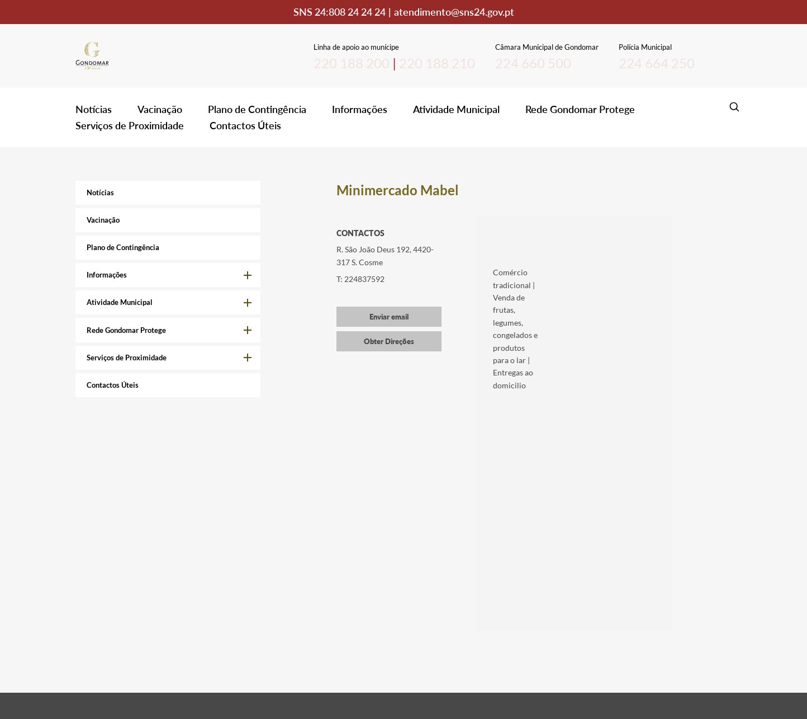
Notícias (93, 109)
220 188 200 (352, 63)
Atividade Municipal (456, 109)
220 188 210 (437, 63)
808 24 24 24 (357, 12)
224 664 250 (657, 63)
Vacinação (159, 109)
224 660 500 (533, 63)
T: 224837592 (360, 279)
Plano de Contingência (257, 109)
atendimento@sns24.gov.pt (454, 12)
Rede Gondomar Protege (580, 109)
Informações (359, 109)
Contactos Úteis (245, 125)
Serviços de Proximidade (129, 125)
